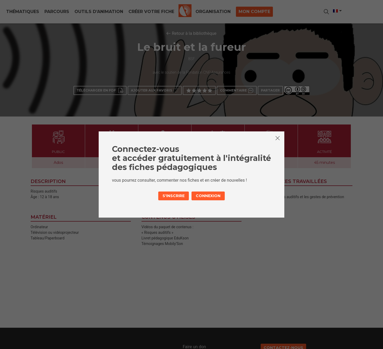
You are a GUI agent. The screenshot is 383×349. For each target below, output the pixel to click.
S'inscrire (174, 195)
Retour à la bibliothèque (194, 33)
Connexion (208, 195)
